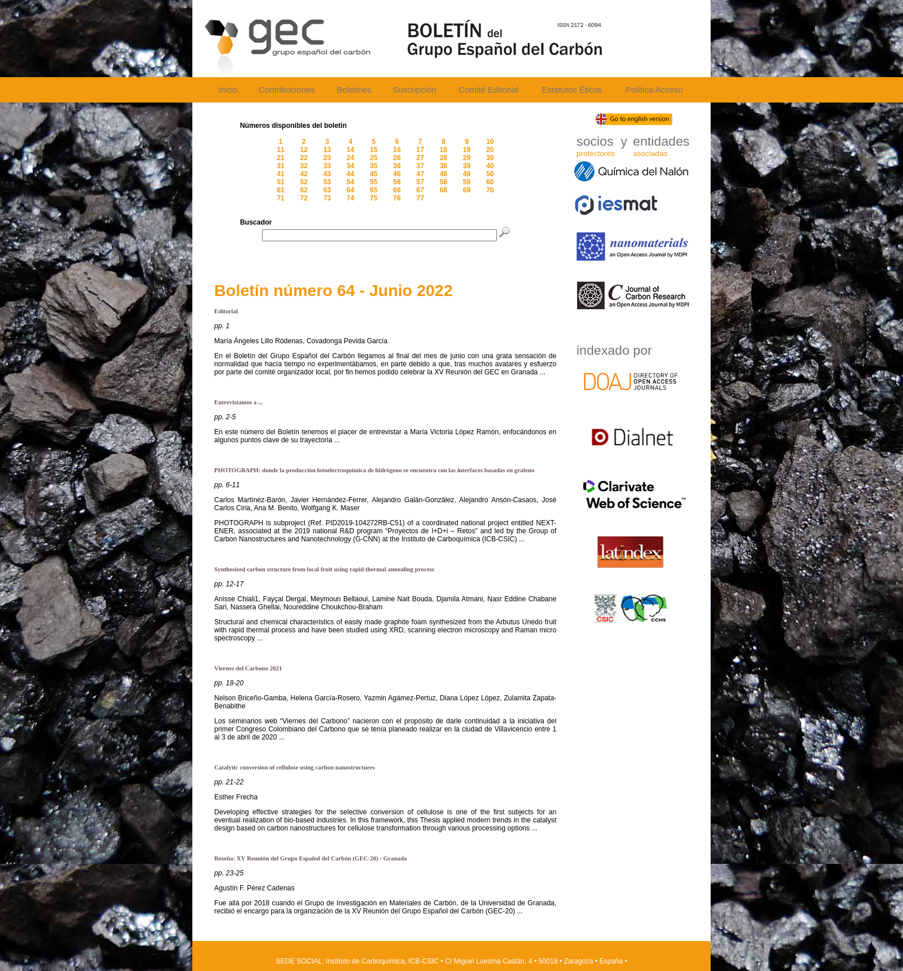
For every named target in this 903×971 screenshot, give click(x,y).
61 (280, 190)
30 (490, 158)
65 (373, 190)
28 (443, 158)
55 (373, 182)
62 (304, 190)
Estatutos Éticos (572, 89)
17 (420, 150)
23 (327, 158)
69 (467, 190)
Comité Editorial (488, 89)
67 (420, 190)
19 (467, 150)
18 (443, 150)
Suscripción (415, 89)
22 (304, 158)
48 (443, 174)
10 (490, 142)
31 (280, 166)
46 (397, 174)
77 (420, 198)
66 (397, 190)
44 (350, 174)
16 (397, 150)
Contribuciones (287, 89)
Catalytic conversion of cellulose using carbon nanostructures (294, 767)
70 (490, 190)
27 (420, 158)
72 (304, 198)
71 (280, 198)
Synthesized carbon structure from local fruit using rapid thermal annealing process (324, 569)
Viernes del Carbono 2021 (248, 668)
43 (327, 174)
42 (304, 174)
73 (327, 198)
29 (467, 158)
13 (327, 150)
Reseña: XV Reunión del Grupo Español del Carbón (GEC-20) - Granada (310, 858)
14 (350, 150)
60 (490, 182)
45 (373, 174)
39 (467, 166)
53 (327, 182)
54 (350, 182)
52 (304, 182)
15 (373, 150)
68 (443, 190)
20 (490, 150)
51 (280, 182)
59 (467, 182)
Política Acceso (653, 89)
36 (397, 166)
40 (490, 166)
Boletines (354, 89)
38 (443, 166)
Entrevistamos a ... (238, 402)
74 (350, 198)
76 (397, 198)
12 (304, 150)
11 (280, 150)
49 (467, 174)
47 (420, 174)
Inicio (227, 89)
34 (350, 166)
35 (373, 166)
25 (373, 158)
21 (280, 158)
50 (490, 174)
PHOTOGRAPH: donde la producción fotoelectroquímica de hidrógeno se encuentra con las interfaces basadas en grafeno (374, 470)
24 (350, 158)
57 (420, 182)
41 (280, 174)
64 (350, 190)
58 (443, 182)
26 (397, 158)
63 (327, 190)
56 (397, 182)
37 (420, 166)
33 (327, 166)
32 (304, 166)
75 (373, 198)
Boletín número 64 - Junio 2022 (333, 290)
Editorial (226, 311)
